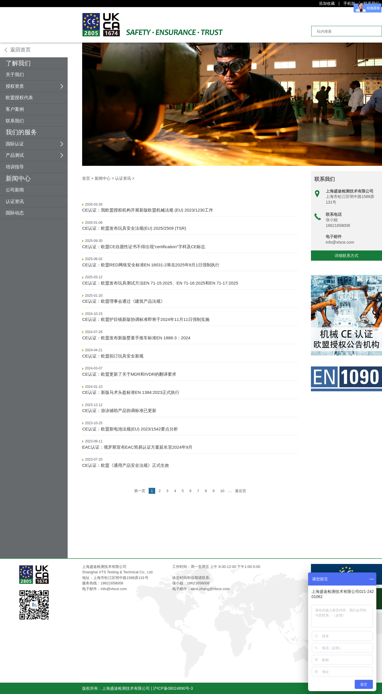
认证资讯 (15, 201)
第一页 (139, 491)
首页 (86, 178)
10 (222, 491)
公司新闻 (15, 189)
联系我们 (15, 120)
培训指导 (15, 166)
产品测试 (15, 155)
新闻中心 (18, 178)
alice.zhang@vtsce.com (210, 589)
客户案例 (15, 109)
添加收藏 (327, 3)
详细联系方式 (346, 255)
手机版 (349, 3)
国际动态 (15, 212)
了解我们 (18, 63)
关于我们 (15, 74)
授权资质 (15, 86)
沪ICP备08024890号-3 (173, 688)
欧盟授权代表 (19, 97)
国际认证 (15, 143)
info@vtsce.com (340, 242)
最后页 (240, 491)
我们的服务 (21, 132)
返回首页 (20, 50)
